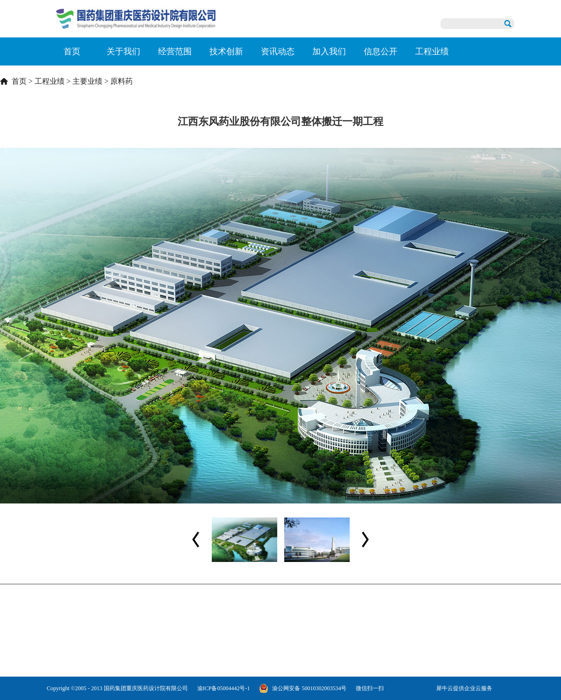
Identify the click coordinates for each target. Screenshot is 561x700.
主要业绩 (87, 81)
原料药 (121, 81)
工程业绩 (50, 81)
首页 (72, 51)
